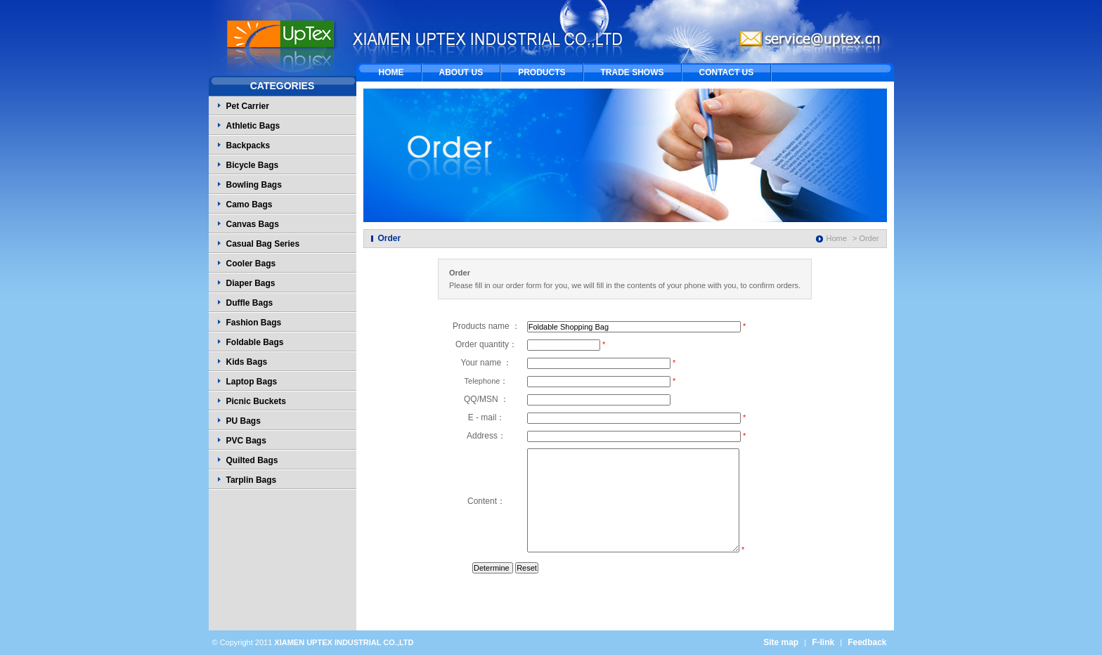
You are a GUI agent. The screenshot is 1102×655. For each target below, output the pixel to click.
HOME (391, 72)
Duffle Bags (249, 303)
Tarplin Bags (251, 480)
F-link (823, 642)
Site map (780, 642)
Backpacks (248, 145)
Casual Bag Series (263, 244)
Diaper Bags (251, 283)
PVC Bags (246, 441)
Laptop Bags (252, 382)
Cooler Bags (251, 263)
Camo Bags (249, 204)
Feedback (867, 642)
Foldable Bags (255, 342)
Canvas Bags (252, 224)
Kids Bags (247, 362)
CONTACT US (726, 72)
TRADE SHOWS (632, 72)
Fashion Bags (254, 323)
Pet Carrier (247, 106)
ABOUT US (461, 72)
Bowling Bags (254, 185)
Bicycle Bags (252, 165)
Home (836, 238)
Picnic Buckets (256, 401)
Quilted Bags (252, 460)
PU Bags (243, 421)
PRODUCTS (541, 72)
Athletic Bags (253, 126)
